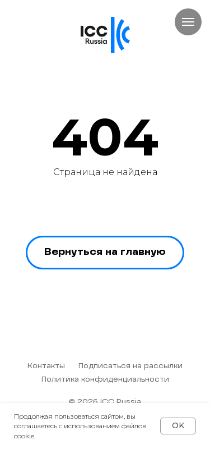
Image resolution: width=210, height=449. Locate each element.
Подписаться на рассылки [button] (130, 366)
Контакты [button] (46, 366)
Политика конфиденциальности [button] (105, 380)
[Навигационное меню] (188, 22)
